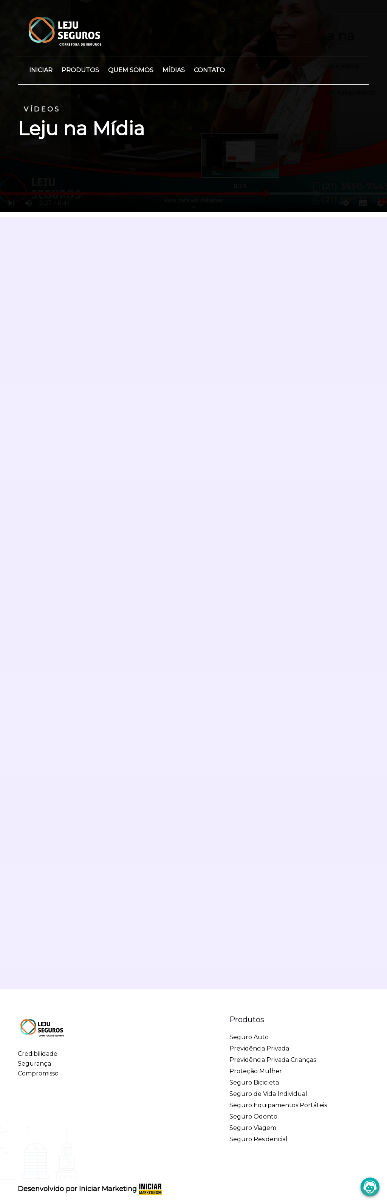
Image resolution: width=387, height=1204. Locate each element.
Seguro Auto (249, 1031)
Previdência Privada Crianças (272, 1054)
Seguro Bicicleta (254, 1077)
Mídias (174, 70)
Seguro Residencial (258, 1133)
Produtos (80, 70)
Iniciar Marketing (120, 1183)
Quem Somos (130, 70)
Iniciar (41, 70)
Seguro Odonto (253, 1111)
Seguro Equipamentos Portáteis (278, 1099)
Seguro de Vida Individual (268, 1088)
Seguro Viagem (252, 1122)
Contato (209, 70)
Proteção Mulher (255, 1065)
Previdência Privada (259, 1043)
